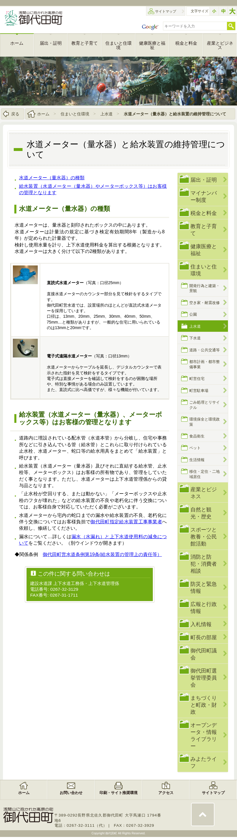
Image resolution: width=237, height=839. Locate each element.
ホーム (43, 114)
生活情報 (197, 460)
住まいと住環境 (75, 114)
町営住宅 (197, 378)
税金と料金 (203, 213)
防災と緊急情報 (203, 587)
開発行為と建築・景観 (204, 288)
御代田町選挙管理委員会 (203, 678)
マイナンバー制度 (203, 196)
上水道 (106, 114)
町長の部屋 (203, 637)
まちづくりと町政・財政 (203, 705)
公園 (193, 314)
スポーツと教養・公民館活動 (203, 537)
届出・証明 (203, 180)
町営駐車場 (198, 390)
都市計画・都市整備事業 (204, 364)
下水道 (195, 338)
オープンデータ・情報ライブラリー (203, 735)
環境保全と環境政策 (204, 421)
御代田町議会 (203, 654)
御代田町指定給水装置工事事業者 (126, 521)
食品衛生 (197, 436)
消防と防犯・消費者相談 (203, 564)
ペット (195, 448)
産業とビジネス (203, 492)
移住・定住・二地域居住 (204, 474)
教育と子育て (203, 229)
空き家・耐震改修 (204, 302)
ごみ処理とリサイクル (204, 404)
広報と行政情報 (203, 607)
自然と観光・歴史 (201, 513)
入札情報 (201, 624)
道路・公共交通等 (204, 350)
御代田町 (111, 833)
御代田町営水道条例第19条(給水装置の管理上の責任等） (102, 554)
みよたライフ (203, 762)
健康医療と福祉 (203, 249)
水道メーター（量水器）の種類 (52, 177)
